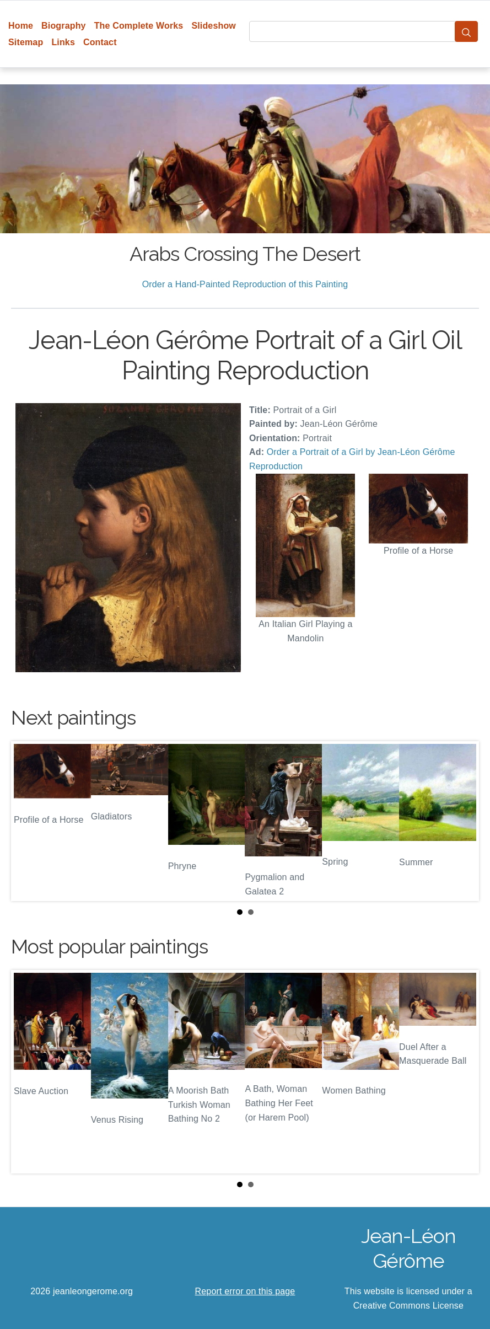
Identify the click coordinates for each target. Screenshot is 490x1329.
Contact (100, 42)
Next (462, 821)
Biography (63, 25)
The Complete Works (139, 25)
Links (63, 42)
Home (20, 25)
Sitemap (25, 42)
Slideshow (213, 25)
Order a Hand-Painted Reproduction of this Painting (245, 284)
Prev (28, 821)
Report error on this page (245, 1291)
